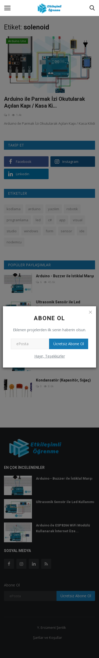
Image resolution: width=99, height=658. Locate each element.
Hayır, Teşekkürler (49, 356)
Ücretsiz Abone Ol (68, 343)
